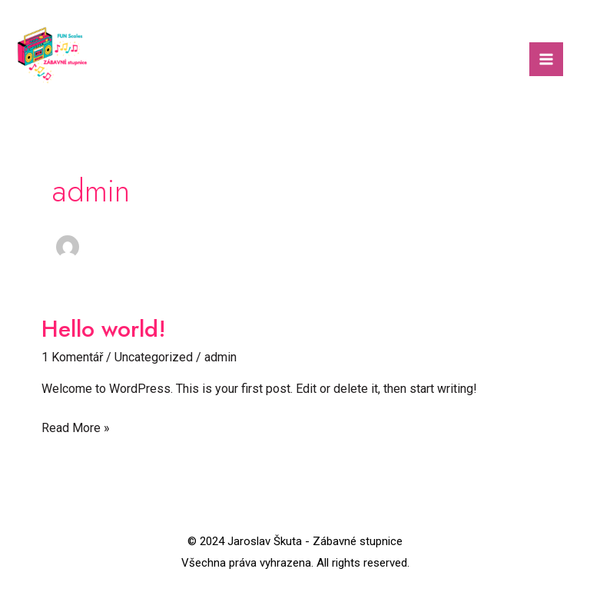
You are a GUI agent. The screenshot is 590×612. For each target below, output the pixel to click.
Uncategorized (153, 357)
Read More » (75, 426)
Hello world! (103, 328)
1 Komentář (72, 357)
